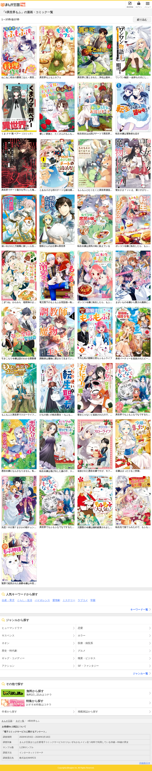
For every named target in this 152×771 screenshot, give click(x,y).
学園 (92, 600)
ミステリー (69, 600)
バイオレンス (42, 600)
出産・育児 (8, 600)
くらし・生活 (24, 600)
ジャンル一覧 (142, 673)
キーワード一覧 (141, 609)
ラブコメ (83, 600)
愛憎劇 (56, 600)
